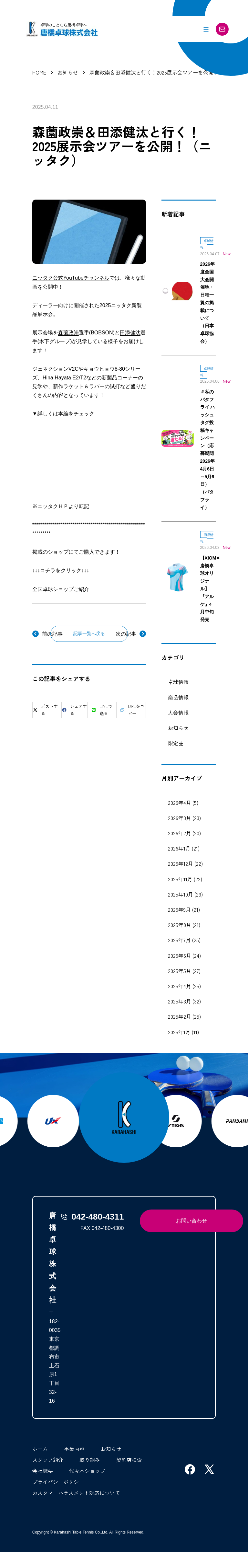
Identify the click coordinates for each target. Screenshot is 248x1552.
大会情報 (178, 712)
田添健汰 (130, 332)
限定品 (175, 743)
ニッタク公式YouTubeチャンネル (70, 278)
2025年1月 (179, 1032)
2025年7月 (179, 940)
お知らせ (178, 728)
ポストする (45, 709)
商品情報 (178, 697)
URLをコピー (132, 709)
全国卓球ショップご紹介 (60, 589)
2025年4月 (179, 986)
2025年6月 (179, 955)
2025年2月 (179, 1016)
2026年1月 (179, 848)
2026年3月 (179, 818)
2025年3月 (179, 1001)
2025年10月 (180, 894)
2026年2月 (179, 833)
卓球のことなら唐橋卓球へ (63, 25)
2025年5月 (179, 971)
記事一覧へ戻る (89, 633)
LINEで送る (101, 709)
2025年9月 (179, 909)
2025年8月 (179, 925)
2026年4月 (179, 802)
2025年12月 (180, 863)
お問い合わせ (191, 1220)
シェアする (74, 709)
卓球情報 (178, 682)
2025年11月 (180, 879)
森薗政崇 (68, 332)
